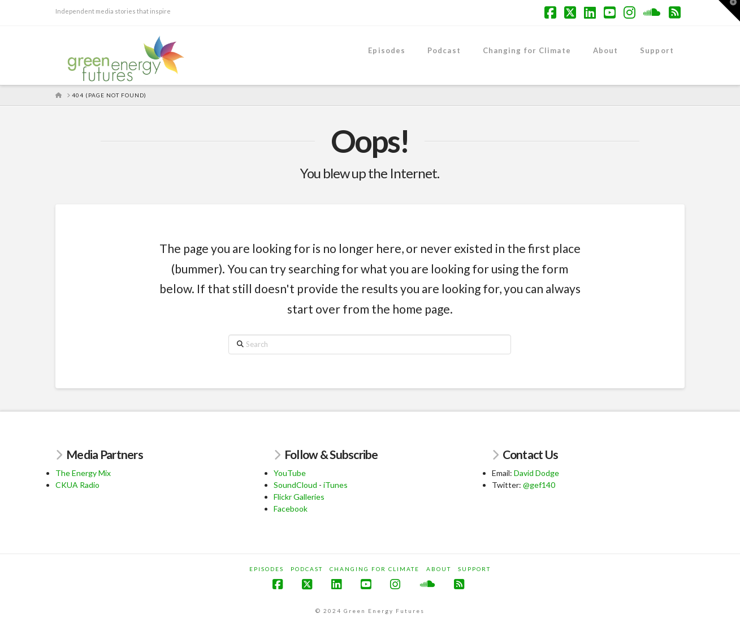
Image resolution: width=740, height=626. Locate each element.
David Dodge (536, 473)
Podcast (307, 568)
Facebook (291, 508)
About (438, 568)
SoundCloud (295, 485)
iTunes (335, 485)
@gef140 (539, 485)
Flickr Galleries (299, 496)
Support (474, 568)
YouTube (290, 473)
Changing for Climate (374, 568)
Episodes (266, 568)
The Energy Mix (83, 473)
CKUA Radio (77, 485)
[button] (729, 11)
